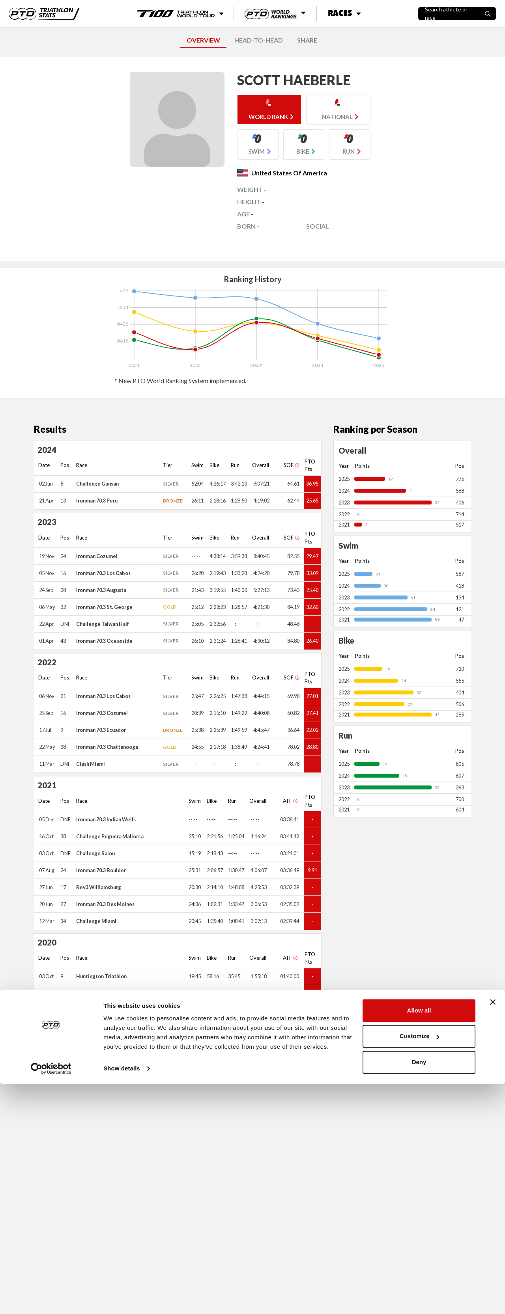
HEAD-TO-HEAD (258, 40)
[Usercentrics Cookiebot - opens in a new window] (51, 1299)
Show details (121, 1298)
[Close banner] (493, 1232)
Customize (419, 1266)
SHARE (307, 40)
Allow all (419, 1240)
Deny (419, 1292)
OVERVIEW (203, 40)
